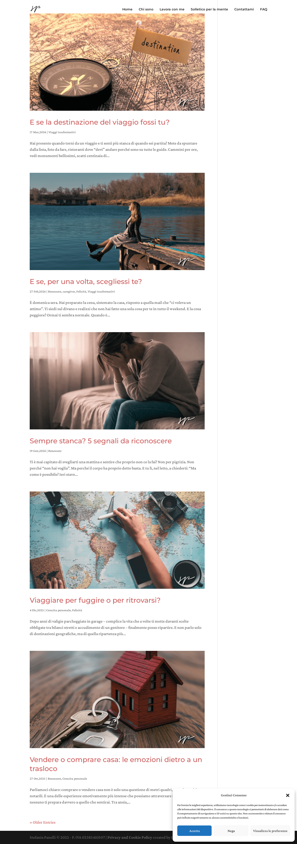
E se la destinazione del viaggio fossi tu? (100, 122)
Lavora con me (172, 9)
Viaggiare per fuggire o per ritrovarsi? (95, 600)
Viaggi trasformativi (62, 132)
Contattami (244, 9)
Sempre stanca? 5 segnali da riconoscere (101, 441)
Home (127, 9)
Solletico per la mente (209, 9)
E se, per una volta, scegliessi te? (86, 281)
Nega (231, 831)
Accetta (194, 831)
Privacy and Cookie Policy (129, 837)
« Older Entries (42, 822)
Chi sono (146, 9)
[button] (287, 795)
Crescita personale (58, 610)
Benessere (54, 291)
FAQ (263, 9)
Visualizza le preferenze (270, 831)
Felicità (81, 291)
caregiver (69, 291)
